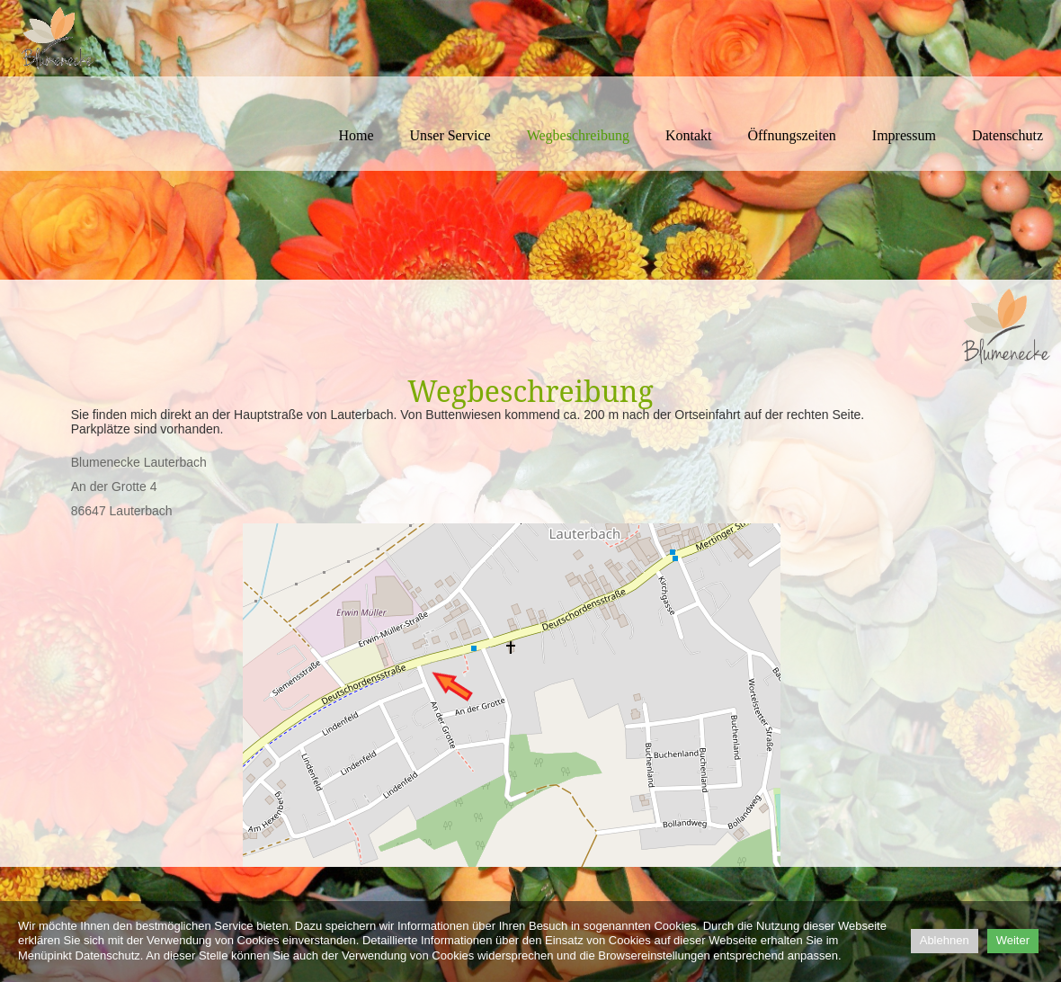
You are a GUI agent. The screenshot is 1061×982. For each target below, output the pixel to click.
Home (355, 135)
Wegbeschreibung (578, 135)
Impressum (904, 135)
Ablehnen (944, 940)
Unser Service (450, 135)
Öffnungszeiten (791, 135)
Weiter (1013, 940)
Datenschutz (1007, 135)
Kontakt (688, 135)
